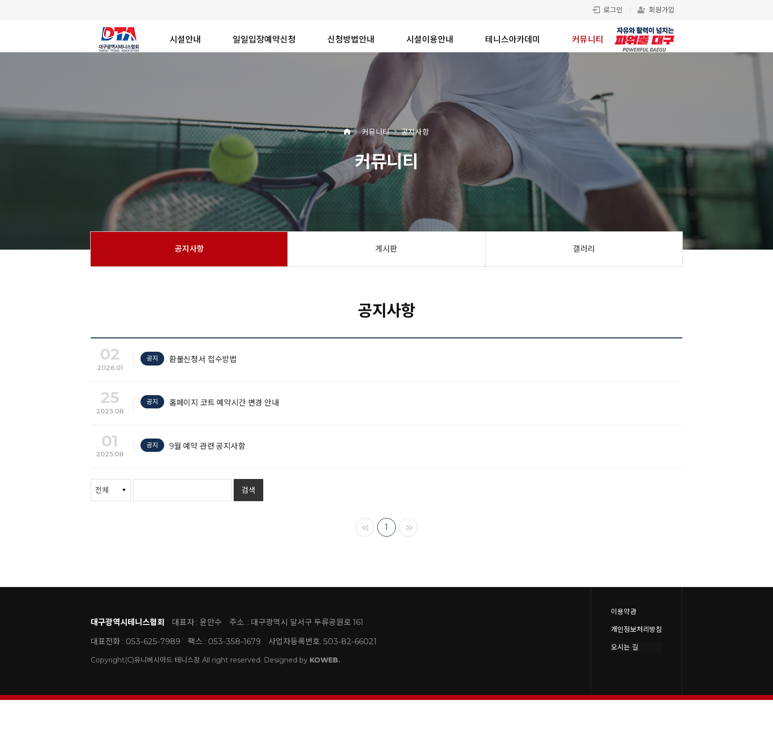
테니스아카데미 (512, 39)
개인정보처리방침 (636, 663)
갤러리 (584, 255)
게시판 (386, 255)
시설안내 (185, 39)
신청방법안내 (351, 39)
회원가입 (655, 9)
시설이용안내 (430, 39)
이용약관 (623, 645)
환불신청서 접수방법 (205, 370)
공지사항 (189, 255)
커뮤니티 (587, 39)
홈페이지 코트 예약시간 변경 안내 (229, 422)
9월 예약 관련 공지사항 (210, 474)
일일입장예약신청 (264, 39)
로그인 (608, 9)
